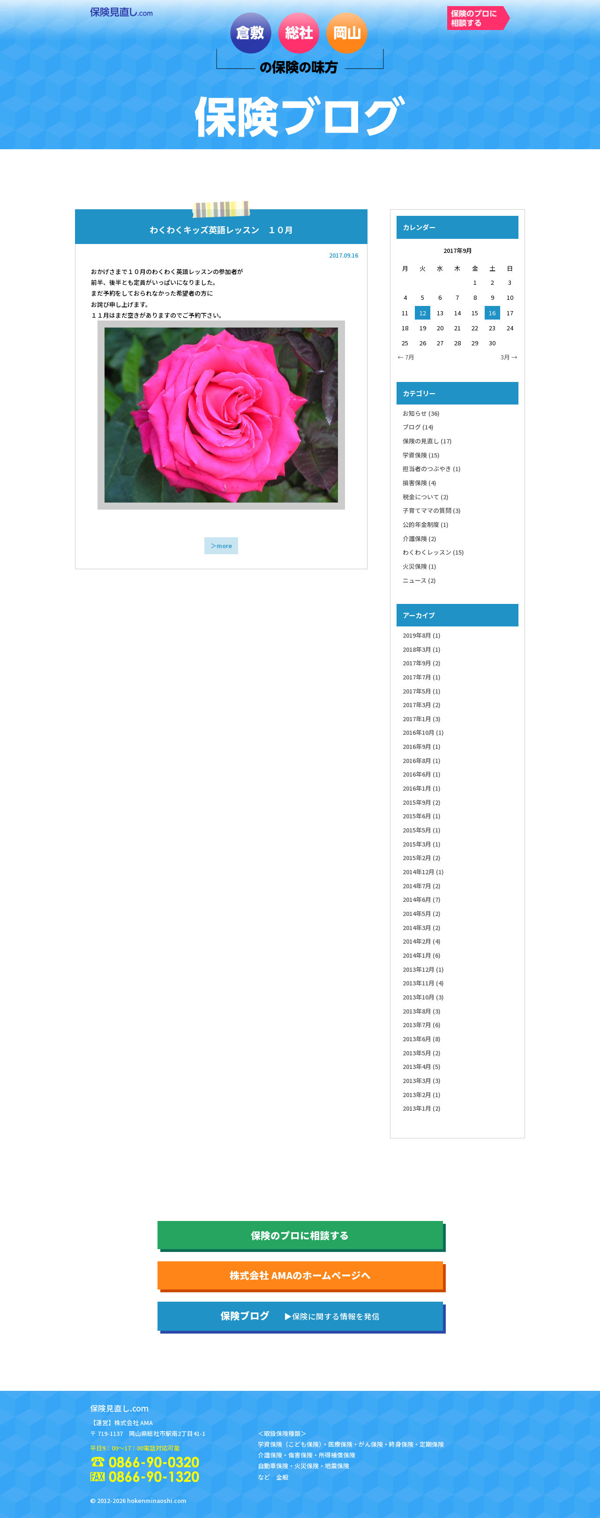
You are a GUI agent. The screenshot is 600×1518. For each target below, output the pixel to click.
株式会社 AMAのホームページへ (300, 1275)
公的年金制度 (426, 524)
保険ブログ (299, 1315)
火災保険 (419, 566)
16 (492, 312)
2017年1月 (422, 718)
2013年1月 (422, 1108)
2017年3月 (422, 704)
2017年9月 (422, 662)
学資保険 (421, 454)
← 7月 (406, 356)
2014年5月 (422, 913)
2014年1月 (422, 955)
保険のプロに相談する (300, 1235)
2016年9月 (422, 746)
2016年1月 (422, 788)
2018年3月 (422, 649)
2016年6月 (422, 774)
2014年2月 (422, 941)
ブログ (418, 426)
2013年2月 (422, 1094)
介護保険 (419, 538)
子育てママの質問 (432, 510)
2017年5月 (422, 691)
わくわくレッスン (433, 552)
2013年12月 (423, 969)
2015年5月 (422, 829)
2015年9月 (422, 802)
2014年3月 (422, 927)
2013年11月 (423, 982)
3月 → (509, 356)
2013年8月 (422, 1011)
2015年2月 (422, 857)
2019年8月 (422, 635)
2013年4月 (422, 1066)
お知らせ (421, 413)
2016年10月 (423, 732)
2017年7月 (422, 676)
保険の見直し (427, 440)
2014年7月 (422, 885)
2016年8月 (422, 760)
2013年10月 (423, 996)
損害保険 (419, 482)
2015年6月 (422, 815)
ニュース (419, 580)
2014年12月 (423, 871)
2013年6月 (422, 1038)
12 (423, 312)
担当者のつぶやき (432, 468)
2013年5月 (422, 1052)
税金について (426, 496)
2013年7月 (422, 1024)
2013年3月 (422, 1080)
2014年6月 (422, 899)
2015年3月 (422, 843)
